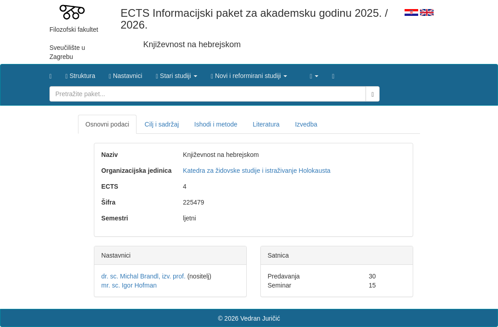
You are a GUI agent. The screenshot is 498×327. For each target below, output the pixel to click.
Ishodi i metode (215, 124)
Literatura (266, 124)
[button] (176, 73)
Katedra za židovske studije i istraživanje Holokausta (256, 170)
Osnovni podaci (107, 124)
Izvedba (306, 124)
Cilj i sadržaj (162, 124)
